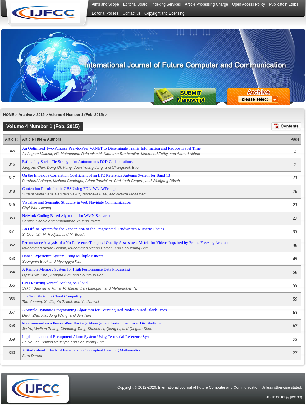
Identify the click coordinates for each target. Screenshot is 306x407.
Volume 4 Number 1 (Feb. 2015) (76, 115)
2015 (40, 115)
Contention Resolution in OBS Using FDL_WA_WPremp (69, 188)
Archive (25, 115)
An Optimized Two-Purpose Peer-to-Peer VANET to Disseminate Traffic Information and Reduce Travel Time (111, 148)
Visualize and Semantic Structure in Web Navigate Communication (76, 202)
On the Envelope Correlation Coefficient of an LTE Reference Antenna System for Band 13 (96, 175)
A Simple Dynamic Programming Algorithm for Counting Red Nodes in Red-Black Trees (94, 309)
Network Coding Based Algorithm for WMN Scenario (66, 215)
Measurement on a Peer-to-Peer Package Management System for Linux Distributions (91, 323)
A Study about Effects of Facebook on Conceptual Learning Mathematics (81, 350)
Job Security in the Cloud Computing (52, 296)
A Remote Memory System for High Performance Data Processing (76, 269)
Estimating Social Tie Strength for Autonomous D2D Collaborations (77, 161)
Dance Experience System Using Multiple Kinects (62, 255)
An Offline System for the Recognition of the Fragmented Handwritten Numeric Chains (93, 228)
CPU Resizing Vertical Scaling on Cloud (55, 282)
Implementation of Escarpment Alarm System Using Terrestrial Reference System (88, 336)
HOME (8, 115)
